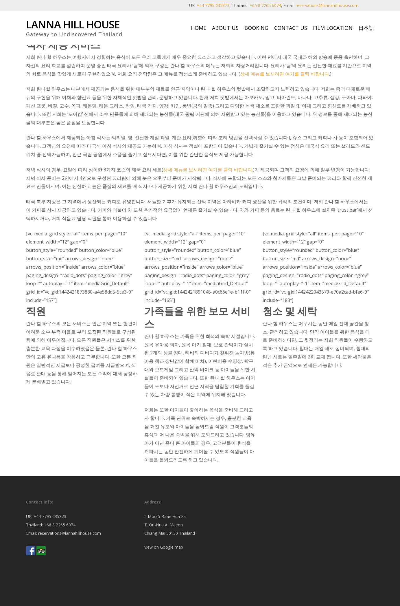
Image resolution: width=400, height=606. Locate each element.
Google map (171, 547)
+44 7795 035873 (213, 5)
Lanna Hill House (73, 24)
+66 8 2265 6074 (265, 5)
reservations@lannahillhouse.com (327, 5)
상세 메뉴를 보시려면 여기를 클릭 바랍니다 (284, 74)
